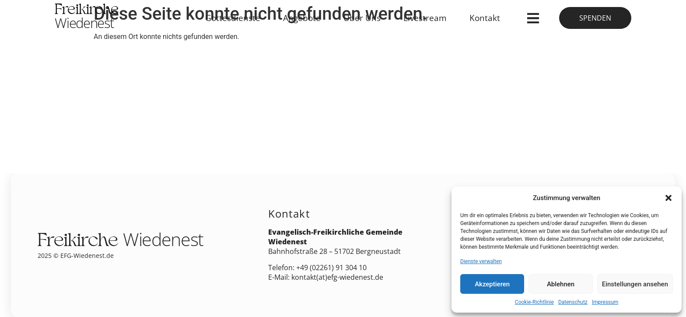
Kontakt (484, 18)
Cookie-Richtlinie (534, 302)
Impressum (605, 302)
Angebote (302, 18)
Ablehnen (560, 284)
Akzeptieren (492, 284)
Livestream (425, 18)
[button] (668, 198)
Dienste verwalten (481, 261)
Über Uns (362, 18)
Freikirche (87, 18)
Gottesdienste (232, 18)
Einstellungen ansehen (635, 284)
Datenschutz (573, 302)
